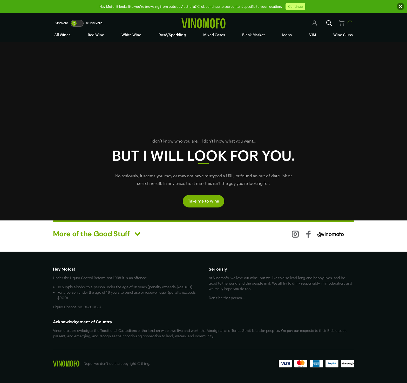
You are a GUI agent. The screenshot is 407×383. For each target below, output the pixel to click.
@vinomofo (330, 234)
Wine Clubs (343, 34)
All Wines (62, 34)
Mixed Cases (214, 34)
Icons (287, 34)
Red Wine (96, 34)
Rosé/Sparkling (172, 34)
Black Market (253, 34)
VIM (312, 34)
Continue (295, 6)
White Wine (131, 34)
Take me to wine (203, 201)
